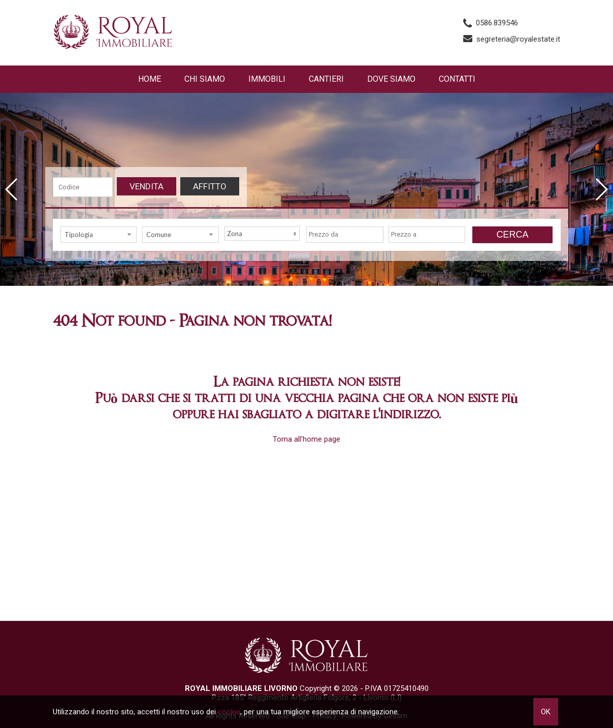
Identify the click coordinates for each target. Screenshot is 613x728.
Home (149, 79)
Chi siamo (204, 79)
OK (546, 711)
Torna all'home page (306, 439)
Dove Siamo (391, 79)
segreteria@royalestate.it (518, 39)
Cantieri (326, 79)
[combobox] (98, 234)
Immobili (266, 79)
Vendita (147, 186)
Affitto (210, 186)
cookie (229, 711)
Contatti (457, 79)
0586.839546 (497, 22)
